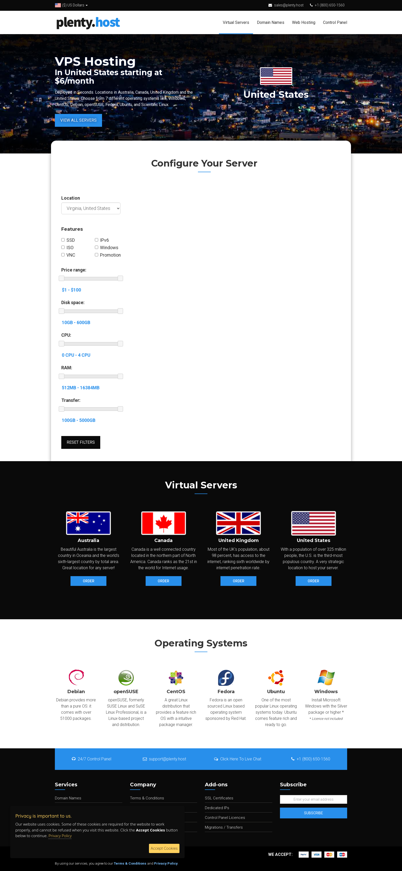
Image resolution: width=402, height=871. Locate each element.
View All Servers (78, 120)
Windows (106, 247)
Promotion (108, 255)
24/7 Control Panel (91, 759)
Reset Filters (81, 442)
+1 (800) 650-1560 (330, 5)
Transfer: (71, 400)
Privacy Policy (166, 863)
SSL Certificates (219, 798)
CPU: (66, 335)
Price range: (73, 270)
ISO (67, 247)
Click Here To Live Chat (237, 759)
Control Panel (335, 22)
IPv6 (102, 240)
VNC (68, 255)
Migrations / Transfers (224, 827)
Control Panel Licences (225, 817)
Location (70, 198)
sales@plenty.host (289, 5)
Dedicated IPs (217, 808)
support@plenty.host (164, 759)
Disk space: (73, 302)
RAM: (66, 367)
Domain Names (270, 22)
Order (88, 581)
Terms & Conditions (147, 798)
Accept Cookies (164, 848)
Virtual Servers (236, 22)
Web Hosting (303, 22)
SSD (68, 240)
